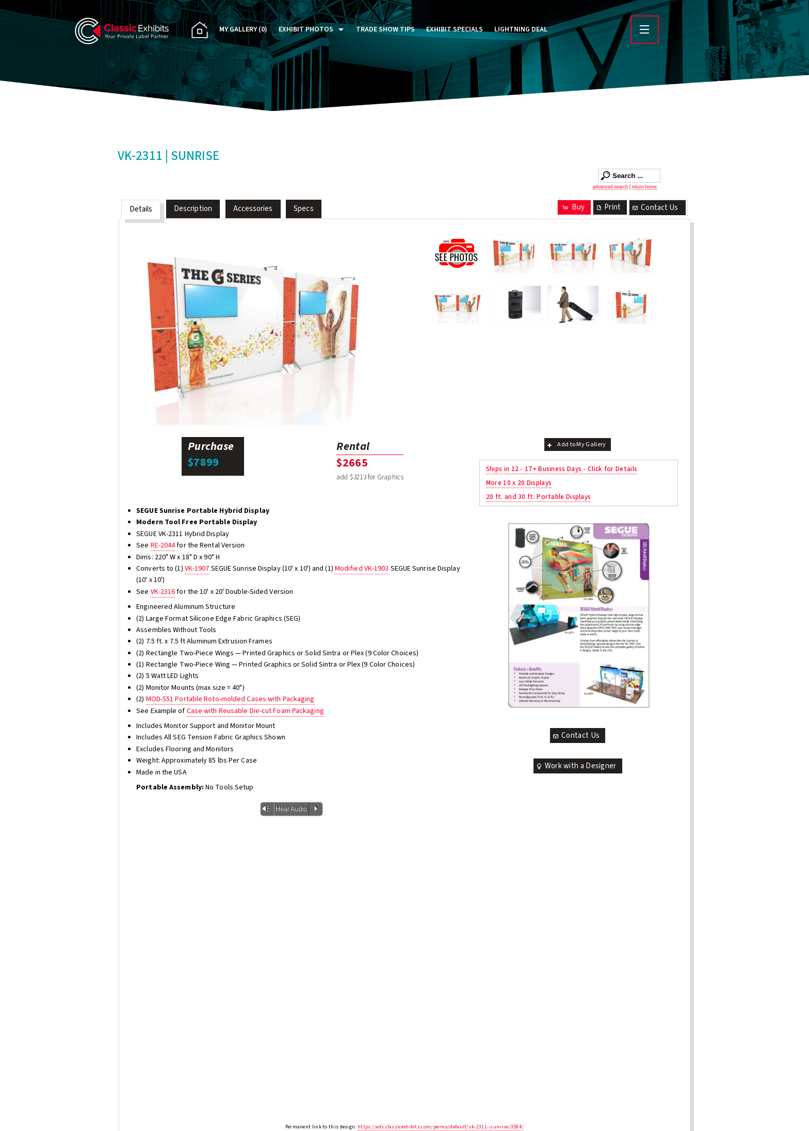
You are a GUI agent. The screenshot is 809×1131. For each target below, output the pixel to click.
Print (608, 207)
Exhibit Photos (306, 29)
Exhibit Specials (454, 29)
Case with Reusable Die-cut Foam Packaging (255, 711)
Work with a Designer (576, 766)
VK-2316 (163, 592)
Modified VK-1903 (362, 568)
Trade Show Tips (385, 29)
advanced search (610, 186)
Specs (304, 208)
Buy (573, 207)
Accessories (253, 208)
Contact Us (654, 207)
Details (141, 209)
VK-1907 (197, 568)
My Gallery (243, 29)
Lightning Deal (520, 29)
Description (193, 208)
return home (644, 186)
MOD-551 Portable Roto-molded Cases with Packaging (230, 699)
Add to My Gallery (575, 444)
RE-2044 (163, 545)
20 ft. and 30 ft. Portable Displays (538, 497)
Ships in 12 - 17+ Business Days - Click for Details (561, 469)
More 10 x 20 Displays (519, 483)
